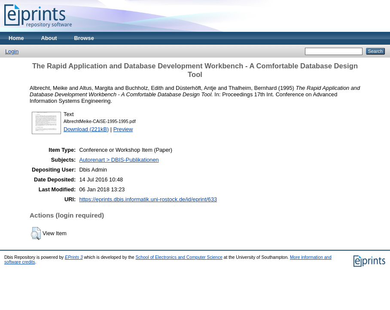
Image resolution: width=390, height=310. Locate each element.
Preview (123, 129)
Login (11, 51)
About (49, 38)
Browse (84, 38)
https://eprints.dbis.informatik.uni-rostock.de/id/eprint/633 (148, 199)
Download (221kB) (86, 129)
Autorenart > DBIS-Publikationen (118, 160)
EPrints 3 (74, 257)
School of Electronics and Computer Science (179, 257)
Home (16, 38)
